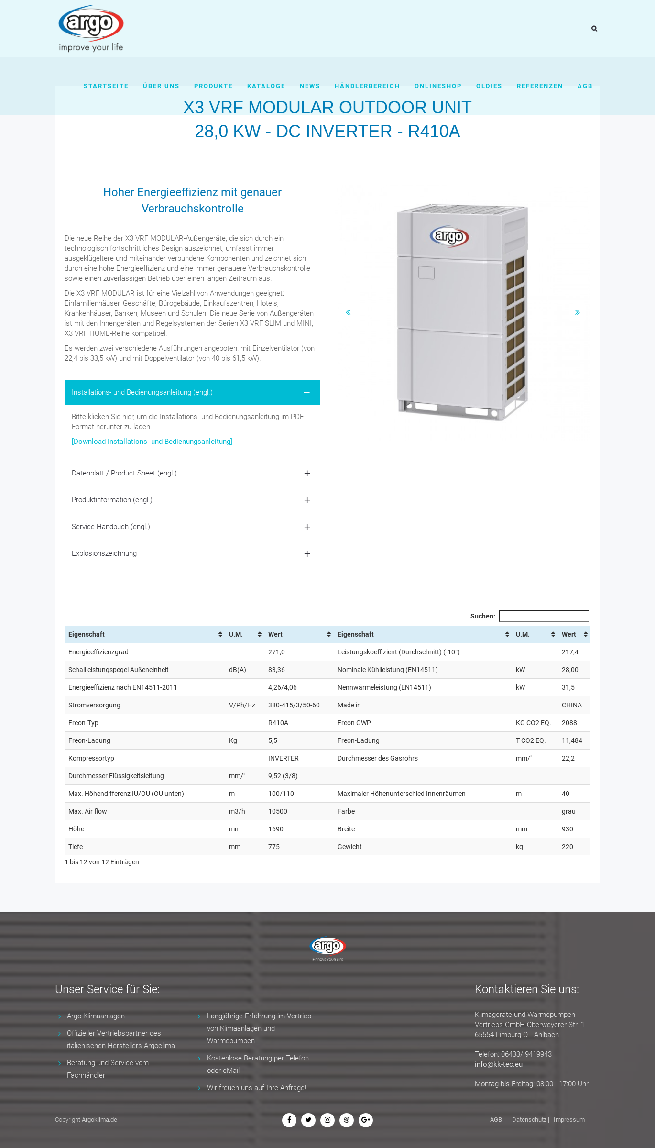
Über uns (161, 85)
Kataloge (266, 85)
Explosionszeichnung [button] (104, 553)
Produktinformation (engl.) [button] (112, 500)
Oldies (489, 85)
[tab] (192, 392)
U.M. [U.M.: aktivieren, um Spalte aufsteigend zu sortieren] (236, 634)
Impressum (569, 1119)
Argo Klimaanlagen (96, 1016)
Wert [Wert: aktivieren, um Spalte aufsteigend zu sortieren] (275, 634)
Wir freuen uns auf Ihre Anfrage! (256, 1087)
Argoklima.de (99, 1119)
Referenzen (540, 85)
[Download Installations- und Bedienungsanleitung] (152, 441)
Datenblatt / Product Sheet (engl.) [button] (124, 473)
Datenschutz (529, 1119)
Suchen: (530, 616)
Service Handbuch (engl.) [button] (111, 526)
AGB (585, 85)
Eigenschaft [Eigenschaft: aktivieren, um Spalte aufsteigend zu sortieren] (86, 634)
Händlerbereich (367, 85)
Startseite (106, 85)
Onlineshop (438, 85)
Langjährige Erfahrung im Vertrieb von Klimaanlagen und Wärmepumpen (259, 1028)
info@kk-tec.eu (499, 1064)
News (310, 85)
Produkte (213, 85)
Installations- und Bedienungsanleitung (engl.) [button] (142, 392)
